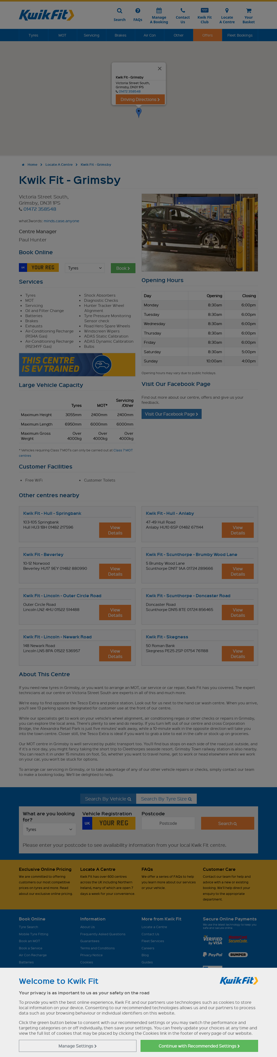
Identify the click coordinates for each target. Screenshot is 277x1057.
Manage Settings (78, 1046)
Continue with (199, 1046)
